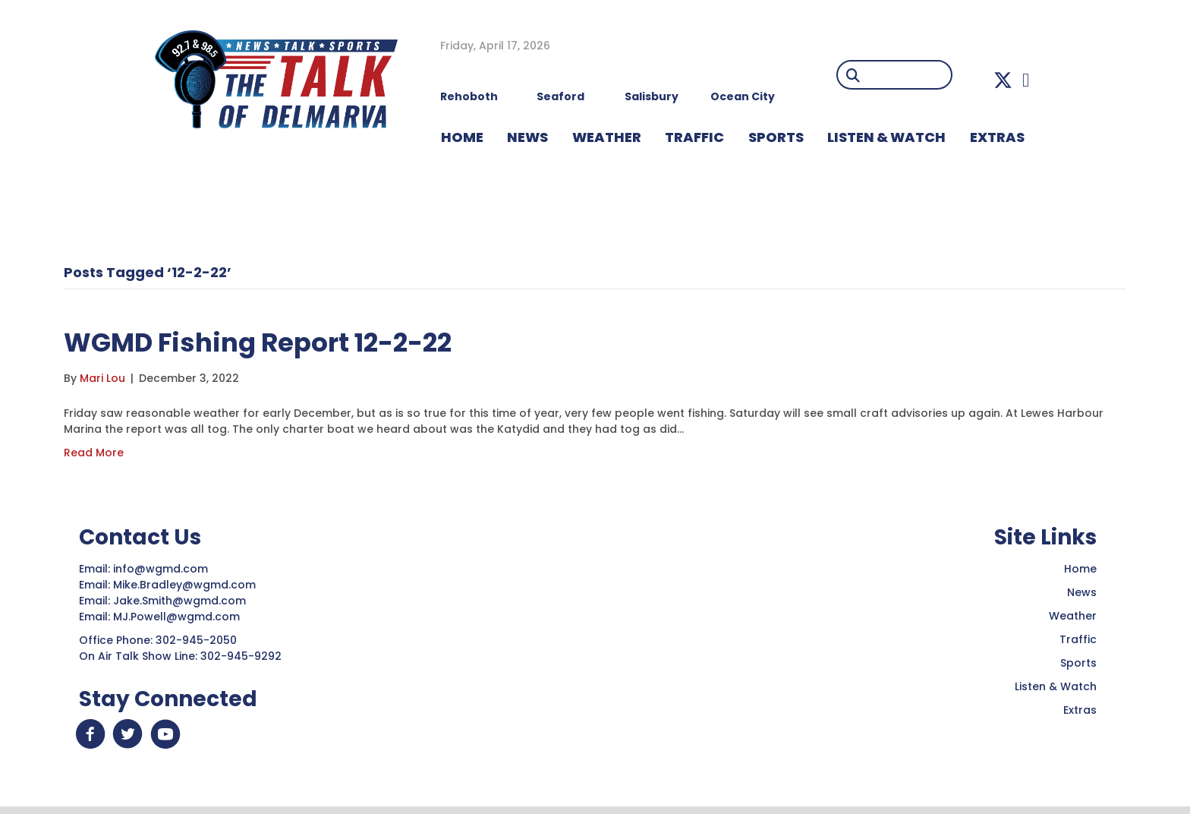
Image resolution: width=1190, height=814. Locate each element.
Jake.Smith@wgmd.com (181, 600)
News (1082, 592)
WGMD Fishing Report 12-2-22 (279, 341)
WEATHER (606, 137)
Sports (776, 137)
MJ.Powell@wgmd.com (179, 616)
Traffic (1078, 639)
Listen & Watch (1056, 686)
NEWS (527, 137)
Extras (1080, 710)
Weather (1073, 615)
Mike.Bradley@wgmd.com (184, 584)
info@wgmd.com (162, 568)
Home (1080, 568)
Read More (94, 452)
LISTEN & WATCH (886, 137)
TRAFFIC (694, 137)
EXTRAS (997, 137)
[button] (1002, 80)
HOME (462, 137)
